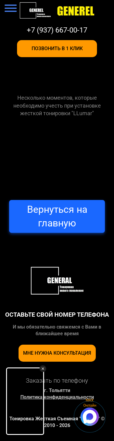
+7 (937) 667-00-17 (57, 30)
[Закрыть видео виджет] (43, 368)
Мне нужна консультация (57, 353)
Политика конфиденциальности (57, 397)
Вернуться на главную (57, 216)
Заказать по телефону (57, 380)
